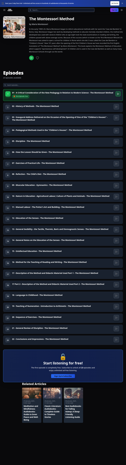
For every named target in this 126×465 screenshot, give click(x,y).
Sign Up (114, 10)
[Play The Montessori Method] (32, 58)
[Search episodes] (19, 86)
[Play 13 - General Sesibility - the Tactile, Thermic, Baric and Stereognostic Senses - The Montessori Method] (116, 250)
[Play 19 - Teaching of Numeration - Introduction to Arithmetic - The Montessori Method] (116, 336)
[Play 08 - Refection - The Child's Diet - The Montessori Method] (116, 187)
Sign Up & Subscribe (63, 411)
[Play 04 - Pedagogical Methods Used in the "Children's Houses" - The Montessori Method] (116, 137)
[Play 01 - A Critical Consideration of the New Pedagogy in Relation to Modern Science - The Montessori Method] (117, 95)
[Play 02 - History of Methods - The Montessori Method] (116, 111)
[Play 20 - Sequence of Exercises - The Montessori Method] (116, 349)
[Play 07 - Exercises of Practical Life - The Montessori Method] (116, 174)
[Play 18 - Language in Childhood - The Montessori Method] (116, 324)
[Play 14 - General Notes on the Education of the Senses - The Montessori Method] (116, 262)
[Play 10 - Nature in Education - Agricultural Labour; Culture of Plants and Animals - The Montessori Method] (116, 211)
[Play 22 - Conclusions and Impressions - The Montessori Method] (116, 374)
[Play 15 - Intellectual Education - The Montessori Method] (116, 275)
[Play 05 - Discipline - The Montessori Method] (116, 150)
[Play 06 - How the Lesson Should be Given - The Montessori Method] (116, 162)
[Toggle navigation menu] (4, 10)
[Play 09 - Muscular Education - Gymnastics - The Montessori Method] (116, 199)
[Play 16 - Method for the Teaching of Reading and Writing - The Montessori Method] (116, 287)
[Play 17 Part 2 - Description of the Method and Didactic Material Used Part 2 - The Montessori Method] (116, 312)
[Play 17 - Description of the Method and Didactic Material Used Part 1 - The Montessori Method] (116, 299)
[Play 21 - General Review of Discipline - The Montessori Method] (116, 361)
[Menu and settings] (122, 10)
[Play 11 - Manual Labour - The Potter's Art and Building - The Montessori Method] (116, 225)
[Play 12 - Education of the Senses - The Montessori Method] (116, 238)
